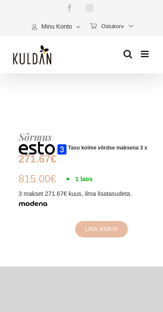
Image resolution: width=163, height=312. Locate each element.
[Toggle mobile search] (127, 53)
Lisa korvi (96, 229)
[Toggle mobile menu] (145, 53)
